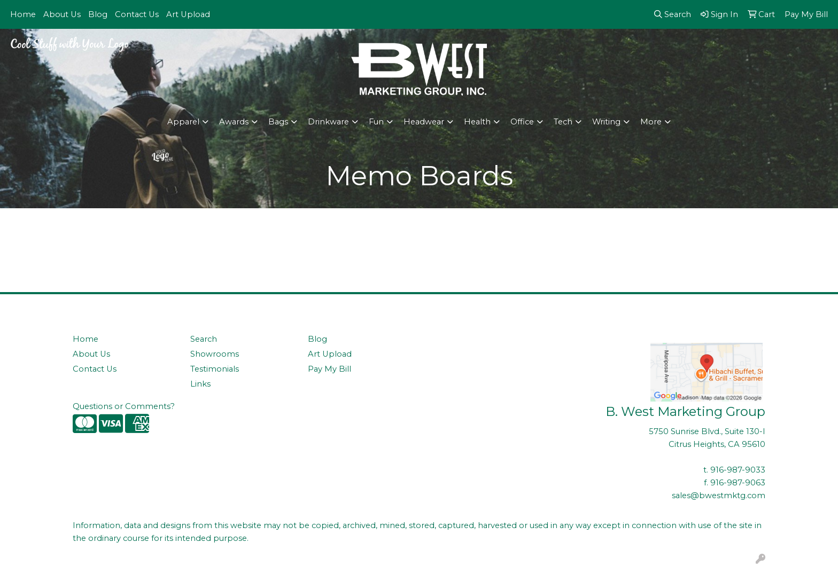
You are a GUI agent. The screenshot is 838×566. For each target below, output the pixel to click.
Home (23, 14)
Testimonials (214, 369)
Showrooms (214, 354)
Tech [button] (563, 122)
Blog (97, 14)
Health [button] (477, 122)
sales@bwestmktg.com (718, 495)
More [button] (651, 122)
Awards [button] (234, 122)
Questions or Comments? (124, 406)
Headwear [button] (424, 122)
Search (203, 339)
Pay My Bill (329, 369)
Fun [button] (376, 122)
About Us (62, 14)
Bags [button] (278, 122)
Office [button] (522, 122)
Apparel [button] (183, 122)
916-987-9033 (737, 470)
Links (200, 384)
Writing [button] (606, 122)
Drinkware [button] (328, 122)
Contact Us (137, 14)
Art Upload (188, 14)
